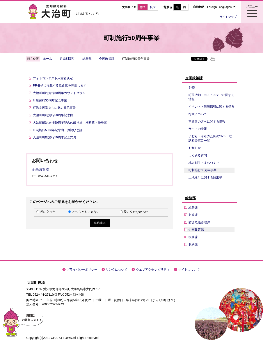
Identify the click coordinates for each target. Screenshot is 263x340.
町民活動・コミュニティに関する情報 (211, 97)
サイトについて (189, 269)
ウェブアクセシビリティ (153, 269)
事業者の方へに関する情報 (206, 121)
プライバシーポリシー (82, 269)
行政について (197, 114)
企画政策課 (106, 58)
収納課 (193, 244)
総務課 (193, 207)
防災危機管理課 (199, 222)
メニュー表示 (252, 12)
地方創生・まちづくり (203, 163)
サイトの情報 (197, 128)
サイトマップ (228, 16)
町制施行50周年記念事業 (50, 100)
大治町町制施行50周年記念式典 (54, 137)
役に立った (47, 211)
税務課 (193, 237)
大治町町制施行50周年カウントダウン (59, 93)
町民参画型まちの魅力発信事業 (54, 107)
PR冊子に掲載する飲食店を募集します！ (61, 85)
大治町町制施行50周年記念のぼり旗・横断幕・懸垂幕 (70, 122)
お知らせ (194, 148)
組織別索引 (67, 58)
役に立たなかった (136, 211)
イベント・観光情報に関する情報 (211, 106)
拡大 (153, 7)
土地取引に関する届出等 (205, 177)
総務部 (87, 58)
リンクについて (116, 269)
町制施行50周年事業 (202, 170)
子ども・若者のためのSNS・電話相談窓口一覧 (210, 138)
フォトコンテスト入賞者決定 (53, 78)
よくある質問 (197, 155)
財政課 (193, 215)
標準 (143, 7)
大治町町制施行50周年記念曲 (53, 115)
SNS (191, 87)
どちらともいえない (86, 211)
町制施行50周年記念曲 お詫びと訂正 (59, 130)
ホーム (47, 58)
